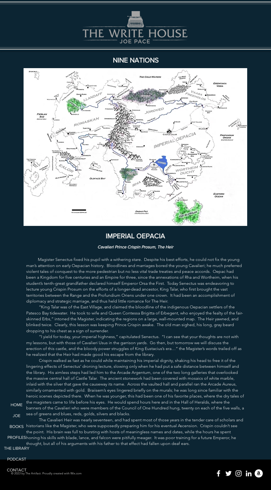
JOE (16, 415)
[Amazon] (259, 473)
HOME (16, 404)
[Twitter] (228, 473)
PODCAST (16, 459)
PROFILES (16, 437)
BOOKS (17, 426)
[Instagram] (238, 473)
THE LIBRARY (17, 448)
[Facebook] (218, 473)
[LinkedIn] (249, 473)
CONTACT (16, 470)
